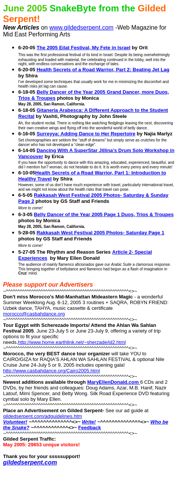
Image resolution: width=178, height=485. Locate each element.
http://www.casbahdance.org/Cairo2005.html (51, 371)
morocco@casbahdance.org (34, 314)
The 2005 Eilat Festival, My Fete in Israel (83, 47)
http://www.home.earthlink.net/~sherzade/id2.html (72, 342)
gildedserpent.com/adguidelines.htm (42, 416)
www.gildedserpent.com (81, 27)
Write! (89, 422)
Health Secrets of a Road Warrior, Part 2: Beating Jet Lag (102, 69)
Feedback (89, 427)
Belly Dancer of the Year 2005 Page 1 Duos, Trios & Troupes (103, 214)
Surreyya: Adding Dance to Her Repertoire (85, 134)
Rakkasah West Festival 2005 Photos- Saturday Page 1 (100, 232)
